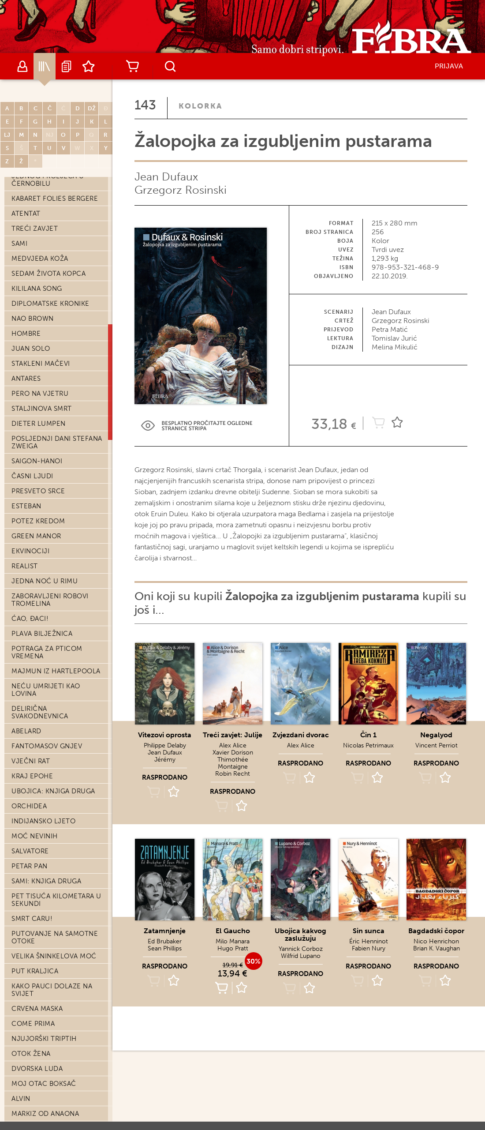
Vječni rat (30, 761)
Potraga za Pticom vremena (46, 652)
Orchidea (29, 806)
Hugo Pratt (232, 948)
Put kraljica (34, 971)
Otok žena (31, 1054)
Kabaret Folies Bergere (54, 199)
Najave (67, 66)
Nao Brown (32, 319)
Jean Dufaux (166, 177)
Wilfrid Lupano (301, 956)
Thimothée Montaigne (232, 763)
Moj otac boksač (43, 1084)
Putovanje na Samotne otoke (54, 937)
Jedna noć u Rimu (44, 581)
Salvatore (30, 851)
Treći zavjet (34, 229)
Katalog (45, 66)
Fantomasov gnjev (46, 746)
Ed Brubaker (165, 941)
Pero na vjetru (39, 394)
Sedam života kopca (48, 274)
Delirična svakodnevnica (39, 712)
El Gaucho (233, 931)
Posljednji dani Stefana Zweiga (56, 442)
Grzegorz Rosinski (180, 190)
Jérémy (164, 759)
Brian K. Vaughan (436, 948)
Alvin (20, 1099)
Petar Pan (29, 866)
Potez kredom (38, 521)
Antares (26, 379)
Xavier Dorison (233, 752)
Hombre (26, 334)
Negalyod (436, 735)
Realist (24, 566)
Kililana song (36, 289)
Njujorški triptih (44, 1039)
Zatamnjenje (165, 931)
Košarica (132, 66)
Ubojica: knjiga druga (53, 791)
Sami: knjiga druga (46, 881)
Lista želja (89, 66)
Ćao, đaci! (29, 619)
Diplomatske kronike (50, 304)
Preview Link (196, 425)
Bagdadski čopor (436, 931)
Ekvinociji (30, 551)
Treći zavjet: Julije (232, 735)
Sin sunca (368, 931)
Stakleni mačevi (40, 364)
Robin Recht (232, 773)
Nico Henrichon (436, 941)
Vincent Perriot (436, 745)
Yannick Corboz (301, 949)
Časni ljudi (32, 476)
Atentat (26, 214)
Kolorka (200, 105)
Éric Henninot (368, 941)
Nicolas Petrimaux (368, 745)
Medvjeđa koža (39, 259)
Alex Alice (232, 745)
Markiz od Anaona (45, 1114)
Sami (19, 244)
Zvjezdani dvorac (300, 735)
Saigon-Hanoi (36, 461)
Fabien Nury (368, 948)
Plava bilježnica (41, 634)
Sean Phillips (165, 948)
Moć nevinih (34, 836)
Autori (22, 66)
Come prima (33, 1024)
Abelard (26, 731)
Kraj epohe (32, 776)
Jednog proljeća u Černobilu (47, 180)
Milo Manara (233, 941)
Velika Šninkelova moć (54, 956)
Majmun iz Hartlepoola (56, 671)
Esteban (26, 506)
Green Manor (36, 536)
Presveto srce (38, 491)
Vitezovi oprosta (164, 735)
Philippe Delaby (165, 745)
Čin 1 (368, 735)
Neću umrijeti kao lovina (45, 690)
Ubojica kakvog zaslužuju (300, 934)
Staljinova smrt (41, 409)
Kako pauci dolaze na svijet (51, 990)
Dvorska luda (37, 1069)
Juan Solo (30, 349)
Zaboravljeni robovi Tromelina (50, 600)
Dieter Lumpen (38, 424)
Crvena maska (37, 1009)
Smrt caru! (31, 919)
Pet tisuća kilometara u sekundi (56, 900)
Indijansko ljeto (43, 821)
